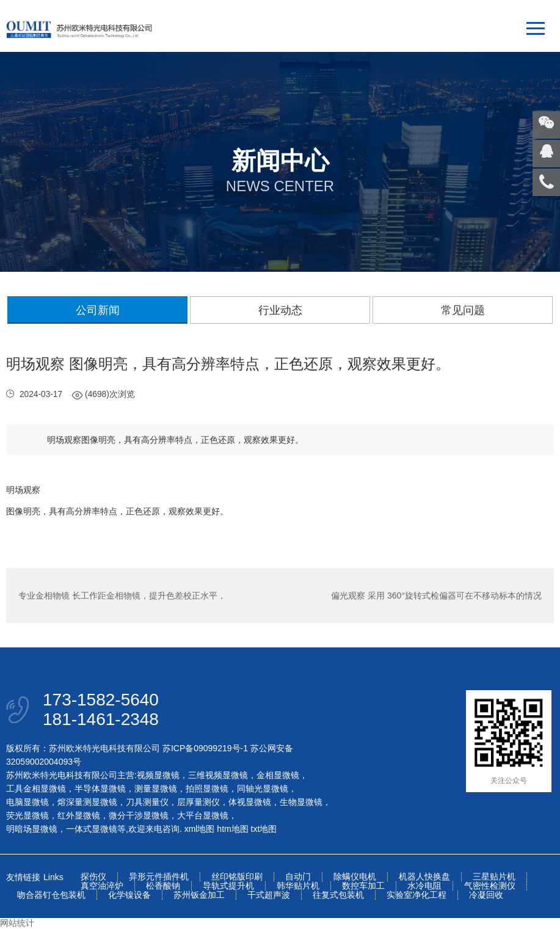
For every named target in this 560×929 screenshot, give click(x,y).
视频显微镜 (158, 775)
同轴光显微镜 (262, 788)
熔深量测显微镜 (87, 802)
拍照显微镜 (207, 788)
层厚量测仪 (198, 802)
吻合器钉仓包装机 (51, 895)
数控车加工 (363, 886)
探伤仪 (93, 876)
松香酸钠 (163, 886)
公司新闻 (98, 310)
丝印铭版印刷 (237, 876)
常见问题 (463, 310)
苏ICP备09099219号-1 (205, 748)
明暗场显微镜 (31, 829)
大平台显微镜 (202, 815)
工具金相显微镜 (36, 788)
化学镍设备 (129, 895)
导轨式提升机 (228, 886)
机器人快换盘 (424, 876)
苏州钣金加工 (199, 895)
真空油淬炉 (102, 886)
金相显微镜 (277, 775)
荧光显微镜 (27, 815)
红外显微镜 (78, 815)
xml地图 (199, 829)
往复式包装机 (338, 895)
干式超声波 (268, 895)
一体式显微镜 (91, 829)
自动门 (298, 876)
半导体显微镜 (100, 788)
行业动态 (280, 310)
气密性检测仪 (489, 886)
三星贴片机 (494, 876)
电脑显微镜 (27, 802)
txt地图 (264, 829)
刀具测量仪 (147, 802)
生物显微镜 (301, 802)
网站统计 (17, 923)
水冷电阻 (424, 886)
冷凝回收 (486, 895)
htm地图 (232, 829)
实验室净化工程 (416, 895)
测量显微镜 (155, 788)
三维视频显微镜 (218, 775)
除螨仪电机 (354, 876)
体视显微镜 (249, 802)
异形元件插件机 (159, 876)
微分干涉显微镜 (139, 815)
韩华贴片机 (298, 886)
